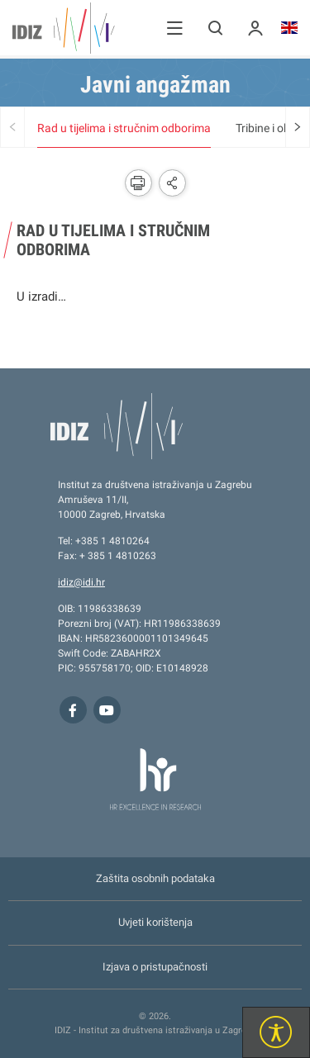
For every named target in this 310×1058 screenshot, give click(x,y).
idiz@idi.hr (81, 582)
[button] (175, 27)
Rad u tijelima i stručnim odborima (124, 128)
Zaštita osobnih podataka (155, 878)
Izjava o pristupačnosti (155, 967)
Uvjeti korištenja (155, 922)
